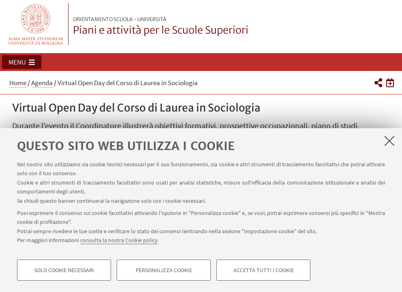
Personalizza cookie (164, 270)
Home (17, 82)
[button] (21, 62)
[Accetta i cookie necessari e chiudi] (389, 140)
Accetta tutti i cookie (263, 270)
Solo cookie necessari (64, 270)
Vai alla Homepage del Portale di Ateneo (35, 24)
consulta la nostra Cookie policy (119, 240)
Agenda (42, 82)
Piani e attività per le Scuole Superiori (160, 26)
